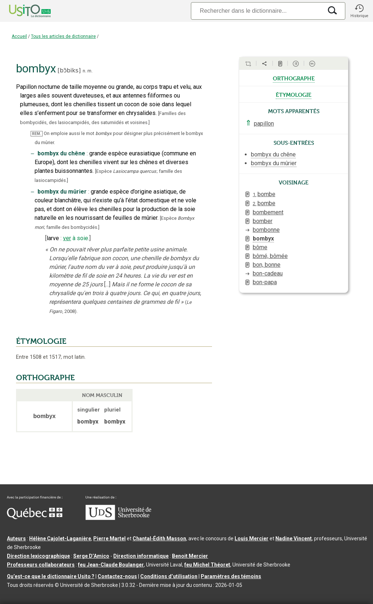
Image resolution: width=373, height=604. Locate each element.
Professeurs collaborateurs (41, 565)
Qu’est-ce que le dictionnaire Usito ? (50, 576)
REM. (36, 133)
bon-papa (265, 282)
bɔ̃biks (69, 70)
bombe (264, 194)
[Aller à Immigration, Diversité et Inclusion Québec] (34, 517)
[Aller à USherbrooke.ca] (118, 518)
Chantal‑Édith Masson (159, 538)
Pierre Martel (109, 538)
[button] (359, 11)
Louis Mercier (251, 538)
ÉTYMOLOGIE (41, 341)
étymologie (293, 94)
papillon (264, 123)
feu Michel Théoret (207, 565)
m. (90, 70)
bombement (268, 212)
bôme (260, 247)
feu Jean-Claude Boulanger (111, 565)
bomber (262, 221)
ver (67, 238)
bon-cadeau (268, 273)
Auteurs (16, 538)
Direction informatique (141, 556)
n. (84, 70)
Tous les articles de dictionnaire (63, 36)
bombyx (263, 238)
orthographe (294, 77)
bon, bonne (266, 264)
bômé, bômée (270, 256)
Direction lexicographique (38, 556)
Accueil (19, 36)
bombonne (266, 229)
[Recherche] (257, 11)
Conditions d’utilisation (168, 576)
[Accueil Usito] (22, 11)
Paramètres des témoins (231, 576)
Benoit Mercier (190, 556)
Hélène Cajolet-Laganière (60, 538)
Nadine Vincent (293, 538)
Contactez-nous (117, 576)
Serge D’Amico (91, 556)
